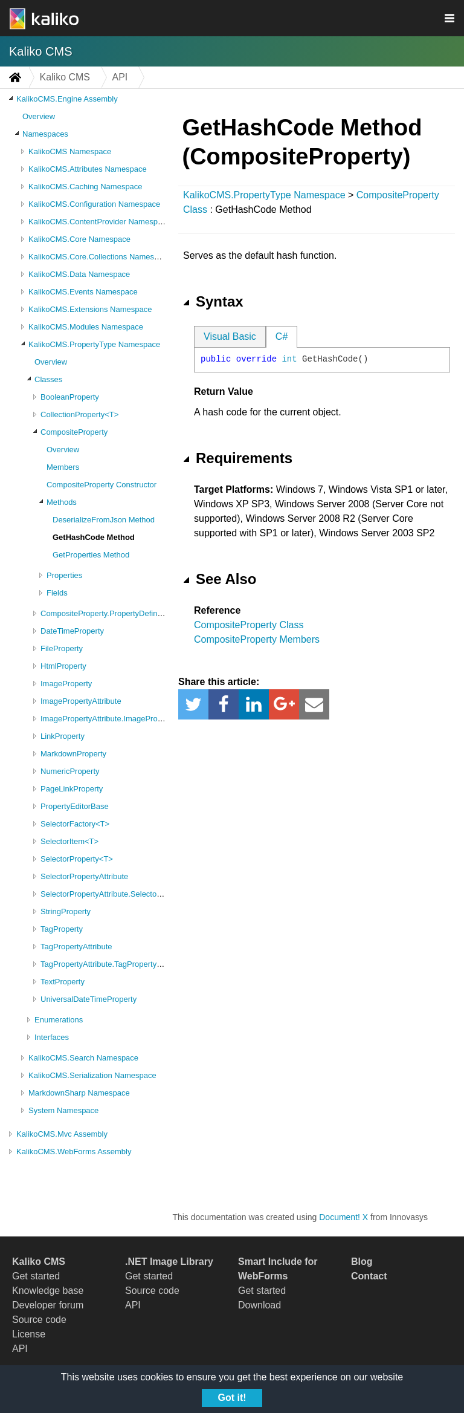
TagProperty (61, 929)
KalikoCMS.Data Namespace (79, 274)
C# (282, 336)
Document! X (343, 1217)
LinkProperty (62, 736)
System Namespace (63, 1110)
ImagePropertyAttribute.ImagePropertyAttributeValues (134, 718)
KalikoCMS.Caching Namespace (85, 186)
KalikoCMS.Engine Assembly (67, 98)
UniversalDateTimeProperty (88, 999)
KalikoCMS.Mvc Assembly (62, 1134)
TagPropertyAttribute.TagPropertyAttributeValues (124, 964)
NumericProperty (70, 771)
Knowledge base (47, 1290)
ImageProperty (66, 683)
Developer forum (47, 1305)
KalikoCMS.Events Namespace (83, 291)
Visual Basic (230, 336)
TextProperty (62, 981)
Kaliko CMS (40, 51)
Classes (48, 379)
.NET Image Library (169, 1261)
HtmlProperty (63, 666)
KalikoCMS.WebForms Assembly (73, 1151)
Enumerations (58, 1019)
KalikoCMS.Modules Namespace (85, 326)
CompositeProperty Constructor (101, 484)
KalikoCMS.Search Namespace (83, 1057)
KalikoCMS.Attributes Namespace (87, 169)
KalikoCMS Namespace (69, 151)
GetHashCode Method (94, 537)
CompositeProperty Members (257, 639)
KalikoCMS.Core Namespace (79, 239)
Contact (369, 1276)
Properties (64, 575)
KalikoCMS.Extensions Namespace (90, 309)
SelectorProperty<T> (76, 858)
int (289, 359)
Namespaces (45, 133)
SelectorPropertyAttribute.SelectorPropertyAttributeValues (141, 893)
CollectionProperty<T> (79, 414)
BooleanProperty (69, 396)
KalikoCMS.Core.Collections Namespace (99, 256)
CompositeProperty (74, 432)
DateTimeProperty (72, 630)
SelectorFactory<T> (74, 823)
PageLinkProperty (71, 788)
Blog (362, 1261)
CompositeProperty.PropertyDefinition (106, 613)
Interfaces (51, 1037)
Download (259, 1305)
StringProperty (65, 911)
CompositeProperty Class (248, 625)
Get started (36, 1276)
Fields (57, 592)
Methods (62, 502)
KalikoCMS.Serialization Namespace (92, 1075)
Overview (38, 116)
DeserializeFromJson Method (104, 519)
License (28, 1334)
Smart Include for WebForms (278, 1268)
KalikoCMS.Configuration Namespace (94, 204)
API (20, 1348)
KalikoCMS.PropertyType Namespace (94, 344)
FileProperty (61, 648)
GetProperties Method (91, 554)
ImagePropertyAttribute (80, 701)
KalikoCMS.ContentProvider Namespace (99, 221)
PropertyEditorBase (74, 806)
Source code (39, 1319)
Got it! (232, 1397)
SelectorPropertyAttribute (84, 876)
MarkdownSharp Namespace (79, 1092)
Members (63, 467)
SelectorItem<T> (69, 841)
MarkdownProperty (73, 753)
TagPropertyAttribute (76, 946)
